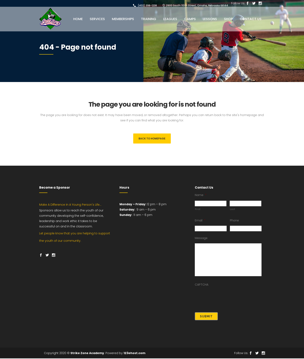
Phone (234, 223)
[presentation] (226, 299)
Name (200, 197)
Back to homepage (152, 138)
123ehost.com (134, 354)
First (198, 211)
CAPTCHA (201, 287)
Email (200, 223)
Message (201, 240)
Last (232, 211)
